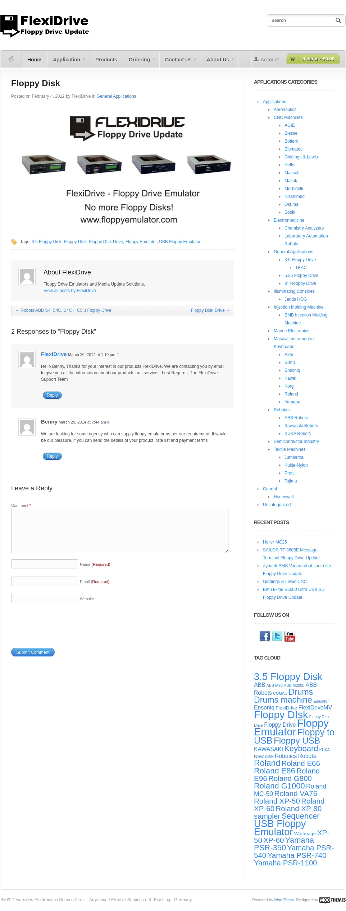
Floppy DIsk (75, 241)
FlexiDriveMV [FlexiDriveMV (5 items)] (315, 707)
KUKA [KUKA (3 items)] (324, 750)
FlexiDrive (81, 96)
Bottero (291, 141)
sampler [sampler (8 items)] (267, 816)
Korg (288, 386)
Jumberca (294, 457)
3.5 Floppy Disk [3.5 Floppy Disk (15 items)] (288, 676)
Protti (289, 473)
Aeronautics (285, 109)
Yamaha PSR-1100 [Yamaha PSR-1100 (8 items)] (285, 863)
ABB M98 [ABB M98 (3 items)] (275, 685)
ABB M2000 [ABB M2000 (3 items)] (294, 685)
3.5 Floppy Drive (300, 259)
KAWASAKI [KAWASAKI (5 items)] (268, 749)
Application (66, 62)
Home (34, 60)
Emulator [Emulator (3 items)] (321, 701)
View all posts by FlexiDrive (72, 290)
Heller (290, 164)
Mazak (290, 180)
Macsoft (292, 172)
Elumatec (293, 149)
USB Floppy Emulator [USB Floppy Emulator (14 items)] (280, 827)
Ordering (139, 62)
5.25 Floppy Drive (301, 275)
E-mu (289, 362)
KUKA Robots (297, 433)
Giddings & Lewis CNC (285, 581)
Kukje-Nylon (296, 465)
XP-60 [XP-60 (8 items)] (273, 840)
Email (95, 590)
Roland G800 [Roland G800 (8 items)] (290, 778)
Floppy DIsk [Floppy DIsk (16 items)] (281, 714)
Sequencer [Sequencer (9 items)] (300, 815)
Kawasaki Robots (301, 425)
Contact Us (178, 62)
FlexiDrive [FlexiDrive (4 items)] (286, 708)
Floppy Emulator (141, 241)
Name (95, 573)
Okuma (291, 204)
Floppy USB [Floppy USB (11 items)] (297, 740)
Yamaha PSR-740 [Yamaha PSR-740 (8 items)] (297, 855)
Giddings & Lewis (301, 156)
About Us (218, 62)
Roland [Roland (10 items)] (267, 763)
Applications (274, 101)
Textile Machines (290, 449)
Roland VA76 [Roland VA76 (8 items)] (296, 793)
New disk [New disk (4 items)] (264, 756)
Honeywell (283, 496)
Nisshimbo (294, 196)
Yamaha (292, 401)
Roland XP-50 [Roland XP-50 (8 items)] (277, 801)
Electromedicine (289, 220)
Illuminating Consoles (294, 291)
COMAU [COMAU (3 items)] (280, 693)
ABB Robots (296, 417)
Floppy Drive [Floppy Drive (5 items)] (280, 725)
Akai (288, 354)
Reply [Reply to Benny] (52, 456)
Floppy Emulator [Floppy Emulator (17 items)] (291, 727)
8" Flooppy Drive (300, 283)
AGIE (289, 125)
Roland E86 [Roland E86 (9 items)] (274, 770)
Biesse (290, 133)
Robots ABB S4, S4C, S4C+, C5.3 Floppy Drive (63, 310)
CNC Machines (288, 117)
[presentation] (65, 634)
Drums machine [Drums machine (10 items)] (283, 699)
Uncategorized (277, 504)
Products (106, 60)
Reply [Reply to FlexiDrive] (52, 395)
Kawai (290, 378)
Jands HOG (295, 299)
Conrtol (270, 488)
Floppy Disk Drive (210, 310)
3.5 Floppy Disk (47, 241)
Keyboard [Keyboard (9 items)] (301, 748)
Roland (291, 394)
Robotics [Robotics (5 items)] (286, 756)
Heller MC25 (275, 542)
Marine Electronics (291, 330)
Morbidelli (293, 188)
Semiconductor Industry (296, 441)
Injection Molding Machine (299, 307)
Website (87, 607)
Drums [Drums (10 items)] (300, 692)
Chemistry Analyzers (304, 228)
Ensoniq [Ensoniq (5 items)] (264, 707)
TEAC (301, 267)
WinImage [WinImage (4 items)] (305, 833)
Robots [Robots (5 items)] (307, 756)
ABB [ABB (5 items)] (259, 685)
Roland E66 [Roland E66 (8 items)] (301, 763)
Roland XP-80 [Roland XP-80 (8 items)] (299, 808)
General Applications (116, 96)
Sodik (289, 212)
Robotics (282, 409)
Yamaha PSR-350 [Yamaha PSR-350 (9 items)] (284, 844)
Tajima (290, 481)
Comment (21, 505)
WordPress (283, 900)
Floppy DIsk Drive (106, 241)
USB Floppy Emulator (179, 241)
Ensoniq (292, 370)
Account (270, 60)
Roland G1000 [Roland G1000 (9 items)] (279, 785)
